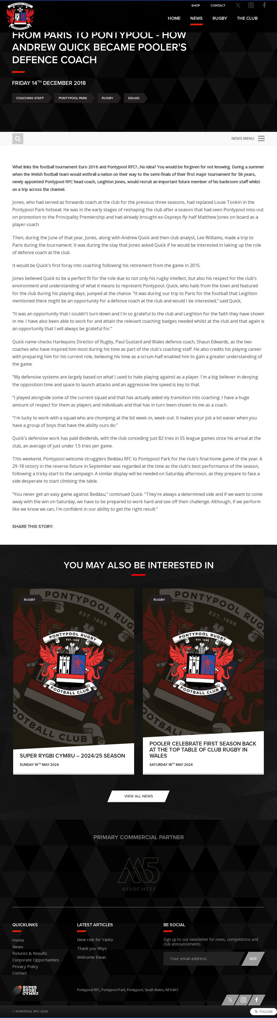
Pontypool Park (73, 113)
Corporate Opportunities (32, 960)
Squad (134, 113)
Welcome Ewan (88, 955)
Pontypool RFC (16, 12)
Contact (18, 973)
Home (174, 18)
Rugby (107, 113)
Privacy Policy (22, 966)
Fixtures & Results (25, 953)
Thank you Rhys (89, 947)
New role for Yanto (91, 939)
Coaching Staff (30, 113)
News (196, 18)
